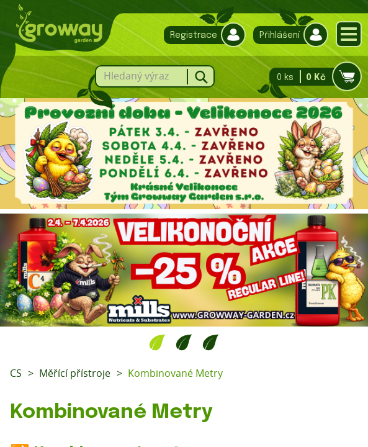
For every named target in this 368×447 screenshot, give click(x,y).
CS (16, 373)
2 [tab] (184, 342)
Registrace (201, 35)
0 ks (312, 77)
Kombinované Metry (175, 373)
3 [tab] (210, 342)
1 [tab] (157, 342)
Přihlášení (287, 35)
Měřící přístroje (74, 373)
